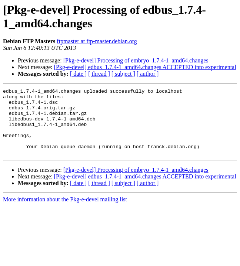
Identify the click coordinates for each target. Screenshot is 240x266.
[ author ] (148, 74)
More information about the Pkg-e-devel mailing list (65, 212)
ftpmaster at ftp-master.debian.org (97, 41)
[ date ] (78, 74)
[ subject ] (123, 74)
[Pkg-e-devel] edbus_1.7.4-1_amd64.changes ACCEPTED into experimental (145, 67)
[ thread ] (99, 74)
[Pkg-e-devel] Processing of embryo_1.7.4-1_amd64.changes (136, 60)
